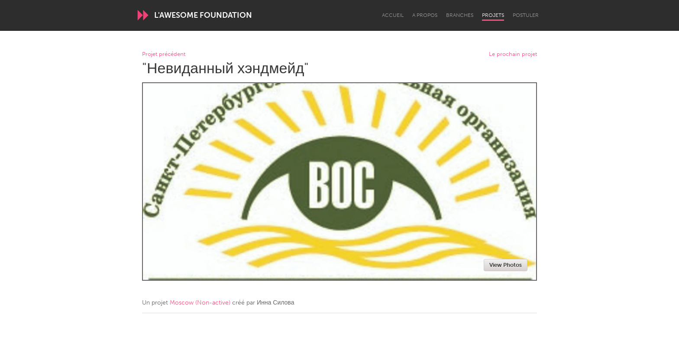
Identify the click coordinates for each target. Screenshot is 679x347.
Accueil (393, 15)
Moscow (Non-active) (200, 302)
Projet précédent (163, 54)
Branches (459, 15)
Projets (493, 15)
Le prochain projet (513, 54)
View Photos (505, 265)
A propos (424, 15)
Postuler (526, 15)
